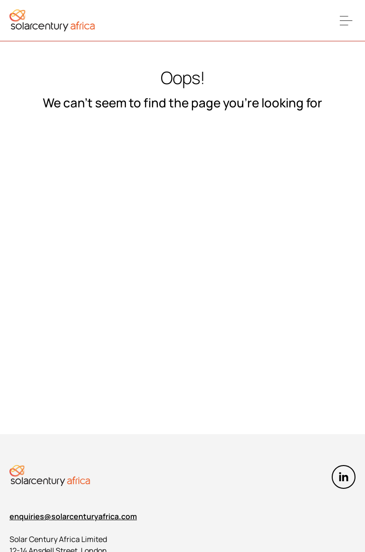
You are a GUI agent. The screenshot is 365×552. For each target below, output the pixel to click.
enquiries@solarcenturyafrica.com (73, 516)
